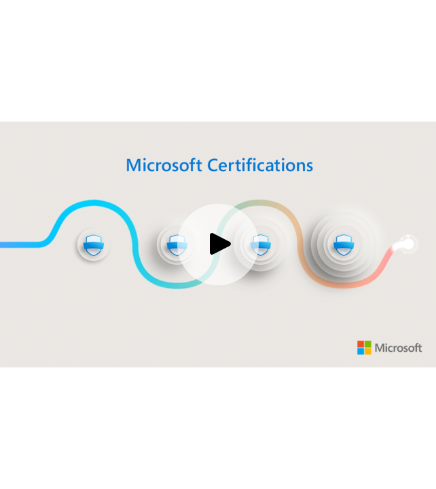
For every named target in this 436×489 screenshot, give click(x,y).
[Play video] (218, 244)
